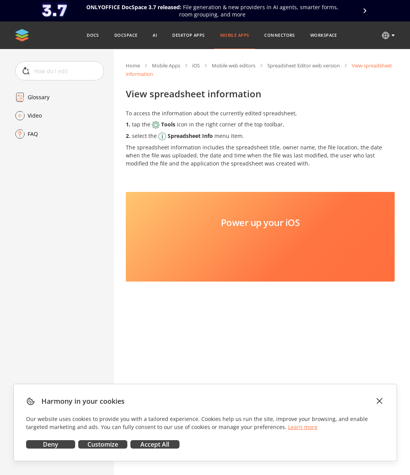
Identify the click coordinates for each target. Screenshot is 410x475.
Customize (102, 444)
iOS (196, 65)
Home (133, 65)
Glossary (38, 97)
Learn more (303, 427)
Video (35, 115)
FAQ (33, 134)
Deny (50, 444)
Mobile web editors (233, 65)
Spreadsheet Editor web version (303, 65)
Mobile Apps (166, 65)
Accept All (154, 444)
